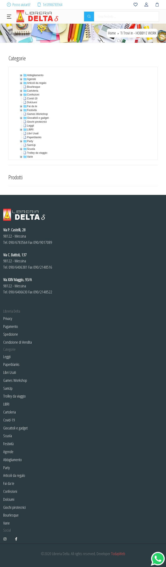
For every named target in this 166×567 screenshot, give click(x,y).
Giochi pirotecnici (14, 507)
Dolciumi (8, 499)
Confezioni (10, 491)
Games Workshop (15, 380)
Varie (6, 523)
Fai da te (8, 483)
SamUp (8, 388)
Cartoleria (9, 412)
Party (6, 467)
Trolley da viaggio (14, 396)
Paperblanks (11, 364)
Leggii (7, 356)
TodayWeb (118, 553)
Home (112, 33)
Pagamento (10, 326)
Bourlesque (11, 515)
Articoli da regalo (14, 475)
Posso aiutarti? (18, 4)
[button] (9, 16)
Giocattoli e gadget (15, 428)
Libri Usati (9, 372)
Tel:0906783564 (49, 4)
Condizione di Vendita (17, 342)
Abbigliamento (12, 459)
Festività (8, 443)
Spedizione (10, 334)
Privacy (7, 318)
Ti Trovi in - (138, 33)
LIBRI (6, 404)
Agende (8, 451)
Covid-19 (9, 420)
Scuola (7, 436)
